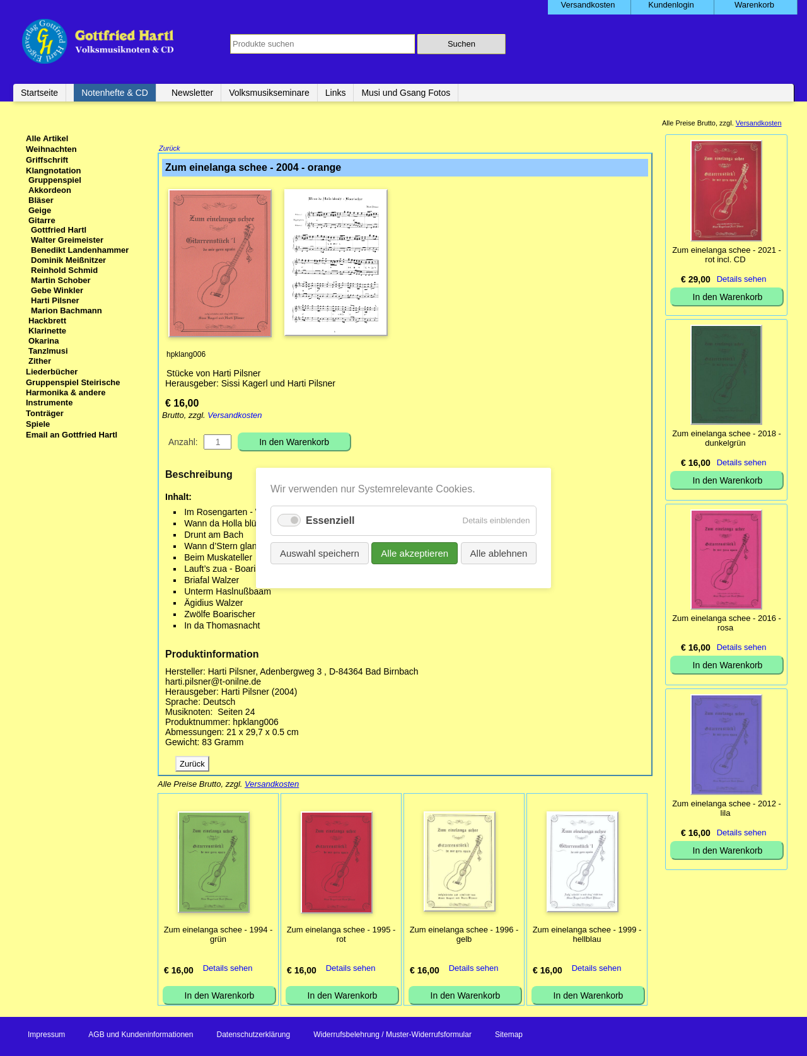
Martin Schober (61, 280)
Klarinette (47, 330)
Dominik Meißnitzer (68, 260)
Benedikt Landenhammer (80, 250)
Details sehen (228, 969)
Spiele (38, 424)
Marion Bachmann (66, 310)
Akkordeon (49, 190)
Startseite (39, 93)
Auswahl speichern (319, 553)
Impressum (46, 1035)
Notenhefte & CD (114, 93)
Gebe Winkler (57, 290)
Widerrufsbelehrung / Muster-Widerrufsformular (392, 1035)
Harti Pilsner (55, 300)
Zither (39, 361)
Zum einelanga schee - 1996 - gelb (464, 935)
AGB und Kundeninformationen (140, 1035)
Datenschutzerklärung (253, 1035)
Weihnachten (51, 149)
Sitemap (509, 1035)
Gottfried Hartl (58, 230)
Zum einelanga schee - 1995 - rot (341, 935)
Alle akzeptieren (414, 553)
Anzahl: (183, 443)
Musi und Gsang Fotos (405, 93)
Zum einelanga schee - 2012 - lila (726, 808)
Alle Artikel (47, 138)
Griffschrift (47, 160)
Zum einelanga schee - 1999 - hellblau (587, 935)
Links (335, 93)
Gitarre (41, 220)
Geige (39, 210)
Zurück (169, 149)
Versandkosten (234, 416)
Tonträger (45, 413)
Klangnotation (53, 170)
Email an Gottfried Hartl (71, 434)
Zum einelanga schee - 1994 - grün (218, 935)
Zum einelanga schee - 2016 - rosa (726, 622)
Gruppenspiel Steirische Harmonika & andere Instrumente (73, 392)
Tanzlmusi (48, 351)
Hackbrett (47, 320)
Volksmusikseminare (269, 93)
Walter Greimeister (67, 240)
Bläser (41, 200)
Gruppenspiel (54, 180)
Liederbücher (52, 371)
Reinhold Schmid (64, 270)
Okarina (43, 340)
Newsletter (192, 93)
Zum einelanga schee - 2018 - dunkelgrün (726, 438)
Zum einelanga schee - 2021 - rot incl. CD (726, 254)
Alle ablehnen (498, 553)
